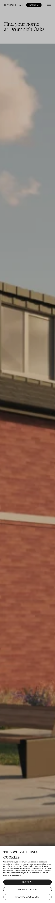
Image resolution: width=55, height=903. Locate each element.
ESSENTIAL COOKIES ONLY (27, 897)
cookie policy (16, 875)
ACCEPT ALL (27, 882)
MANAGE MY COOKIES (27, 890)
